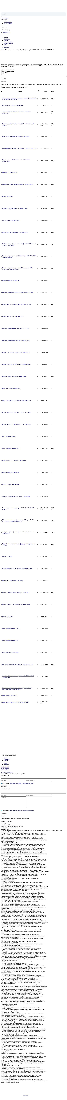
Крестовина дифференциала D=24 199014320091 (14, 208)
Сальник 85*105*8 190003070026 (10, 628)
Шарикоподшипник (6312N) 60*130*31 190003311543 (16, 352)
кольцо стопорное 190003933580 (10, 484)
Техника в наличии (8, 41)
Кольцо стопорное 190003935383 (10, 472)
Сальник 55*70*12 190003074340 (10, 448)
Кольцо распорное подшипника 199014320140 (14, 376)
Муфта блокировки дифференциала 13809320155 (15, 232)
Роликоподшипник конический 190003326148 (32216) (16, 340)
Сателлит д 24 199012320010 (9, 172)
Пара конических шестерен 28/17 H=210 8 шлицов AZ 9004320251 (19, 148)
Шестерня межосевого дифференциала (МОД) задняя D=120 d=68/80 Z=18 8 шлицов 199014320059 (18, 520)
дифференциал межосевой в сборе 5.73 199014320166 (16, 496)
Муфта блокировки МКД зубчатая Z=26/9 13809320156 (16, 400)
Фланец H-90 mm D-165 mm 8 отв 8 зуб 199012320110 (16, 604)
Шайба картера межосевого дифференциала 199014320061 (17, 568)
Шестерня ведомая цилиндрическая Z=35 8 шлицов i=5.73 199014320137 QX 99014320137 (17, 268)
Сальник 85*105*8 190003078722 (10, 640)
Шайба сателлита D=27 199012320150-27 (12, 316)
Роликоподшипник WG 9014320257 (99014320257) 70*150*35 (18, 292)
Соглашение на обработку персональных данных (21, 783)
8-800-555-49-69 (5, 18)
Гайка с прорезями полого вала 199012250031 (14, 460)
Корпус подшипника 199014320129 (11, 388)
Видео (5, 44)
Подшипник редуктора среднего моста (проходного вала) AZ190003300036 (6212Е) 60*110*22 (17, 688)
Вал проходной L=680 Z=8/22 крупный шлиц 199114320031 (17, 664)
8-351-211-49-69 (8, 23)
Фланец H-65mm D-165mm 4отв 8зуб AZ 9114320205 (16, 592)
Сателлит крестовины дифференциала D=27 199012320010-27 (18, 184)
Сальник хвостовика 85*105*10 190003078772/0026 (15, 702)
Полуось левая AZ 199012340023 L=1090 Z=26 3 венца (16, 412)
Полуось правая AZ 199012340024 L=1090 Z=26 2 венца (16, 424)
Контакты (6, 47)
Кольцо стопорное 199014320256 (10, 280)
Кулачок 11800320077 (7, 616)
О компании (7, 39)
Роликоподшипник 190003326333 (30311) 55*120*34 (15, 328)
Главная (6, 37)
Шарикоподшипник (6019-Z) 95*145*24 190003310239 (16, 364)
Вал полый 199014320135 (8, 436)
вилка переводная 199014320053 (10, 652)
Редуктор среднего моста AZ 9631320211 (12, 105)
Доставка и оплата (8, 45)
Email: (7, 772)
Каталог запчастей (8, 43)
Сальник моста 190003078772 (10, 695)
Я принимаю (18, 783)
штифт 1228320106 (7, 556)
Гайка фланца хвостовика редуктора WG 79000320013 (16, 136)
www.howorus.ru (13, 830)
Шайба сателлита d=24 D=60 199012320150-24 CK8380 (16, 304)
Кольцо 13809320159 (7, 196)
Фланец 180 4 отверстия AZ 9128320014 (12, 580)
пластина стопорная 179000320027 (11, 220)
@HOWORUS (6, 32)
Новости (6, 40)
